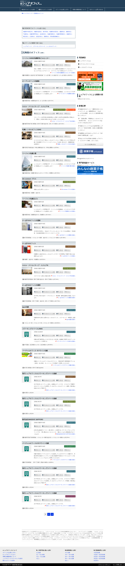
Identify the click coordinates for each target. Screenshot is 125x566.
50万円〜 (96, 560)
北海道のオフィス (38, 13)
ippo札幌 (25, 307)
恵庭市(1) (69, 34)
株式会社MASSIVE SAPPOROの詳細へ (66, 434)
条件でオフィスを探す (29, 9)
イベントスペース (70, 496)
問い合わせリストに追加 (49, 64)
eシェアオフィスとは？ (9, 554)
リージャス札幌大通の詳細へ (68, 166)
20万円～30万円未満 (99, 556)
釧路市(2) (68, 31)
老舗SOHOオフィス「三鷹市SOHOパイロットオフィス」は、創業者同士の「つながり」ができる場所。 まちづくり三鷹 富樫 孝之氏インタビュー (90, 112)
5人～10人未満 (40, 554)
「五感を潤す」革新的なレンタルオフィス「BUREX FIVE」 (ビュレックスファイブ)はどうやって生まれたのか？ (90, 120)
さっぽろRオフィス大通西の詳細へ (67, 297)
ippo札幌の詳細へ (71, 319)
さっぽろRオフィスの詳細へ (68, 256)
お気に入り (38, 64)
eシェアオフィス (27, 13)
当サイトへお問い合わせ (96, 9)
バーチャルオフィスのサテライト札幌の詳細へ (64, 459)
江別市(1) (32, 36)
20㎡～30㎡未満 (69, 556)
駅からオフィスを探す (46, 9)
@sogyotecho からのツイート (85, 158)
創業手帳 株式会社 (17, 564)
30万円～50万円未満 (99, 558)
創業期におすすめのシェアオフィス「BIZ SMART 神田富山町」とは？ (90, 134)
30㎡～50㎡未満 (69, 558)
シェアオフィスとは (85, 61)
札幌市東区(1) (51, 34)
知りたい (68, 64)
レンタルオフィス (51, 46)
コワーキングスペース (39, 46)
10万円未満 (97, 552)
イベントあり (71, 110)
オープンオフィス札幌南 (30, 81)
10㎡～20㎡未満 (69, 554)
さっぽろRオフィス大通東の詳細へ (67, 235)
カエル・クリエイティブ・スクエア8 (35, 265)
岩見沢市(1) (39, 36)
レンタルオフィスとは (86, 67)
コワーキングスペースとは (87, 64)
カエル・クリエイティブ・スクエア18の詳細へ (64, 121)
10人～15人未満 (40, 556)
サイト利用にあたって (119, 564)
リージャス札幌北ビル (30, 199)
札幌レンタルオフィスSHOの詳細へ (66, 144)
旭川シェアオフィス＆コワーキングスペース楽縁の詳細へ (61, 390)
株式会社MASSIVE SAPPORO (32, 419)
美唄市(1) (46, 36)
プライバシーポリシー (104, 564)
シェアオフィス (27, 46)
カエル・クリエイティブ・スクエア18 (35, 106)
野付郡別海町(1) (54, 36)
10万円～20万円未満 (99, 554)
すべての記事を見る (90, 144)
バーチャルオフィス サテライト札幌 (35, 351)
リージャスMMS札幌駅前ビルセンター (35, 58)
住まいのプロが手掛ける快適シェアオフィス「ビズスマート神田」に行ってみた (90, 139)
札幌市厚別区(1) (60, 34)
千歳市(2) (25, 34)
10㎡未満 (67, 552)
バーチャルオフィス (69, 354)
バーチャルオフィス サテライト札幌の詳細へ (64, 365)
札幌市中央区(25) (28, 31)
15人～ (38, 558)
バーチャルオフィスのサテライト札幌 (35, 443)
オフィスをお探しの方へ (62, 9)
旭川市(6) (45, 31)
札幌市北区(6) (38, 31)
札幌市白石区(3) (53, 31)
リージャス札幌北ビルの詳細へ (68, 211)
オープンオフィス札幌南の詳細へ (67, 93)
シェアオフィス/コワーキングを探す (13, 558)
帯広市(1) (25, 36)
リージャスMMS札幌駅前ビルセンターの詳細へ (64, 72)
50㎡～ (67, 560)
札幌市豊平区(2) (34, 34)
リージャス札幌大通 (29, 153)
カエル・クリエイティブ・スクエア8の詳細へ (64, 276)
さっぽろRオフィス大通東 (31, 220)
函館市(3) (62, 31)
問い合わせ (60, 64)
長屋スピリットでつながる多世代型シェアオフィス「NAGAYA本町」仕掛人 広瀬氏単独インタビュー (90, 128)
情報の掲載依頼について (79, 9)
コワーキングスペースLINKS (32, 329)
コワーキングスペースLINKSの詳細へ (66, 341)
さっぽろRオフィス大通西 (31, 285)
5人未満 (38, 552)
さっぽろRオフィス (29, 243)
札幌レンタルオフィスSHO (31, 129)
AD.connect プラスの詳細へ (69, 189)
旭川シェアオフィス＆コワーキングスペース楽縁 (39, 373)
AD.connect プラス (29, 179)
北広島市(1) (43, 34)
